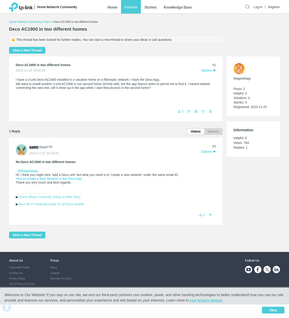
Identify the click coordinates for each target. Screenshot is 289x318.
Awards (54, 273)
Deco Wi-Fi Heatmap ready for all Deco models (51, 204)
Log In (258, 7)
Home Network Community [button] (57, 7)
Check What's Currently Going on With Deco (49, 197)
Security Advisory (61, 278)
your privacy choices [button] (206, 300)
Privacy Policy (17, 278)
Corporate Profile (19, 267)
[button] (210, 111)
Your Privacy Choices (22, 284)
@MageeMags (28, 171)
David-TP (45, 147)
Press (54, 260)
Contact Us (16, 273)
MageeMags (242, 78)
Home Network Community (25, 21)
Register (274, 7)
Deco (47, 21)
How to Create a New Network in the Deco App (49, 178)
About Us (16, 260)
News (53, 267)
